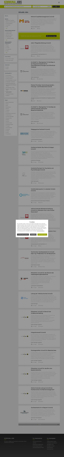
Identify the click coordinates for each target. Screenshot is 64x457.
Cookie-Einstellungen (23, 234)
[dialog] (32, 228)
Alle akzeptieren (42, 234)
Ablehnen (33, 234)
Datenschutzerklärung (40, 230)
